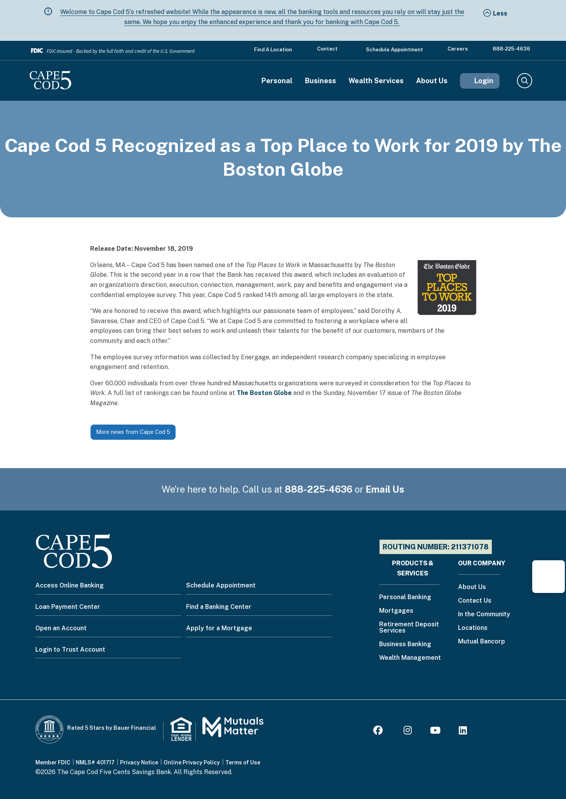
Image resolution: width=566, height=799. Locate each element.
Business (320, 81)
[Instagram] (408, 731)
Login (483, 81)
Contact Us (474, 601)
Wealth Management (410, 658)
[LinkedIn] (463, 731)
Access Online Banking (69, 585)
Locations (473, 628)
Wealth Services (376, 81)
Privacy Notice (139, 762)
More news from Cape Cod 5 (133, 431)
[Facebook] (379, 731)
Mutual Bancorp (481, 641)
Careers (458, 49)
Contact (327, 49)
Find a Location (273, 49)
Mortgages (396, 611)
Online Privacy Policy (192, 762)
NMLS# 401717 (95, 762)
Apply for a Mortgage (219, 628)
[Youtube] (435, 731)
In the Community (484, 614)
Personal (277, 81)
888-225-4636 (511, 49)
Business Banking (405, 644)
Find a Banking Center (218, 606)
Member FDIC (52, 762)
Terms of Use (242, 762)
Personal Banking (405, 597)
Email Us (385, 489)
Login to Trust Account (70, 649)
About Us (432, 81)
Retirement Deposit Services (409, 627)
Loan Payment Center (67, 606)
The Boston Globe (264, 393)
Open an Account (61, 628)
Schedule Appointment (394, 49)
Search (524, 81)
